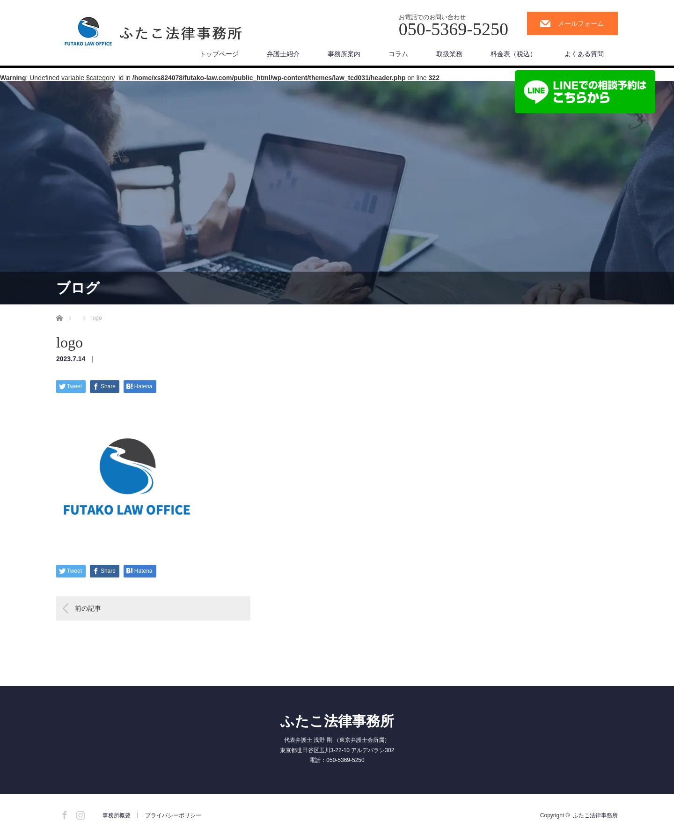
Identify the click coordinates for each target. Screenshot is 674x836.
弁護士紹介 (283, 54)
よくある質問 (584, 54)
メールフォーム (581, 23)
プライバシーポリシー (173, 815)
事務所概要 (117, 815)
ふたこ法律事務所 (337, 721)
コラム (398, 54)
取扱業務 (449, 54)
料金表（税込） (513, 54)
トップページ (219, 54)
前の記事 (88, 608)
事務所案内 (344, 54)
